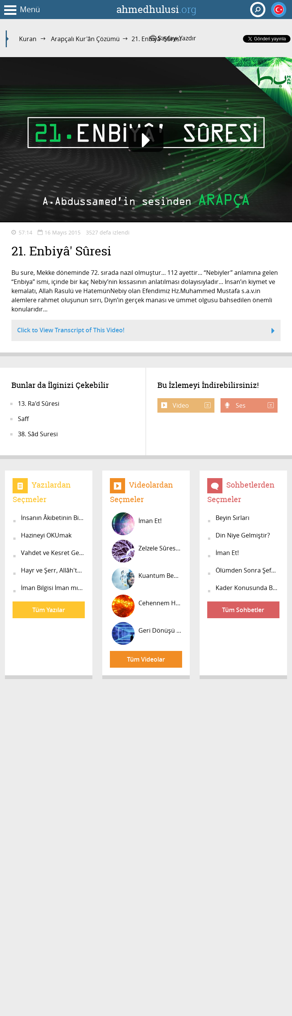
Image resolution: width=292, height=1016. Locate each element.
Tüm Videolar (146, 659)
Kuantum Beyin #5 (147, 578)
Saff (23, 419)
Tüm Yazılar (48, 610)
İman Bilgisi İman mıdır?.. (53, 588)
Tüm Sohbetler (243, 610)
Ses (254, 405)
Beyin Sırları (232, 518)
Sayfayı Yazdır (173, 38)
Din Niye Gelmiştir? (243, 535)
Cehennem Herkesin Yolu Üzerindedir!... (147, 606)
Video (191, 405)
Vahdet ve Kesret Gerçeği (53, 553)
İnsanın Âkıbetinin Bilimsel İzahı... (53, 518)
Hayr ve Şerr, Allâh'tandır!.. (53, 570)
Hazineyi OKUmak (46, 535)
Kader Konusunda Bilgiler (247, 588)
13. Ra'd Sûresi (38, 403)
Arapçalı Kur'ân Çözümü (85, 39)
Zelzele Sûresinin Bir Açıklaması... (147, 551)
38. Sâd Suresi (38, 434)
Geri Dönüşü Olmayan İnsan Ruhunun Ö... (147, 633)
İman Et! (137, 523)
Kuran (27, 39)
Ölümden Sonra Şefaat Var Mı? (247, 570)
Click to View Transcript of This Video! (146, 331)
